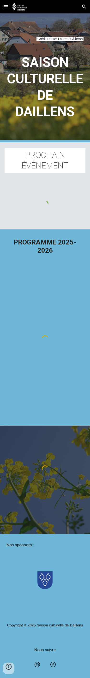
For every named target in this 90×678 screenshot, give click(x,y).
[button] (6, 6)
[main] (45, 42)
